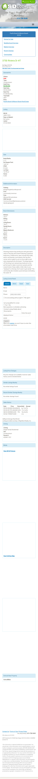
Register (26, 1)
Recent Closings (9, 50)
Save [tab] (27, 283)
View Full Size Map (9, 556)
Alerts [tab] (14, 283)
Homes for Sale (8, 39)
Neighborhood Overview (11, 43)
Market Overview (9, 47)
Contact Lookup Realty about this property (12, 311)
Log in (32, 1)
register (12, 323)
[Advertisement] (13, 139)
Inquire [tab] (7, 283)
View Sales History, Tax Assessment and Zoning (13, 68)
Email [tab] (21, 283)
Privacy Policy (23, 731)
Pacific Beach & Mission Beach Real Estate (16, 101)
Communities (8, 54)
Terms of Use (14, 731)
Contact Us (5, 731)
